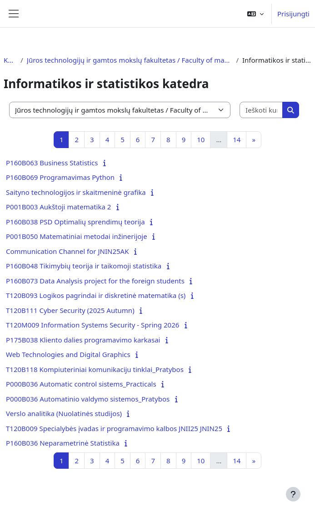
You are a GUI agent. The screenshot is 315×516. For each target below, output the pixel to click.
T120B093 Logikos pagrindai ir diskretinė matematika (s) (95, 295)
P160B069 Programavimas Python (60, 177)
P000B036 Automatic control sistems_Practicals (81, 383)
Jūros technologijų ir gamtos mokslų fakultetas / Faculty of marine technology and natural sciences (130, 59)
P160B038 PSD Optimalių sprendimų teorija (75, 221)
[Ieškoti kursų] (261, 110)
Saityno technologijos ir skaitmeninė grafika (76, 192)
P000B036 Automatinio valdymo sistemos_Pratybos (88, 398)
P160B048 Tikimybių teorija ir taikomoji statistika (83, 265)
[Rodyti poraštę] (293, 494)
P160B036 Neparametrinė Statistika (63, 442)
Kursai (10, 59)
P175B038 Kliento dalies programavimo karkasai (83, 339)
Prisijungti (293, 13)
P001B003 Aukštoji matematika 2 (58, 206)
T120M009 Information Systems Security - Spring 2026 (92, 324)
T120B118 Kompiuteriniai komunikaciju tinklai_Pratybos (95, 369)
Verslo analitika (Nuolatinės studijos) (64, 413)
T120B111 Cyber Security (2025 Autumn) (70, 310)
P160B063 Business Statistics (52, 162)
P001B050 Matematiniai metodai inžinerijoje (76, 236)
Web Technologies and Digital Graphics (68, 354)
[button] (255, 13)
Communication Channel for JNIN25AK (67, 251)
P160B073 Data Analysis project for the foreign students (95, 280)
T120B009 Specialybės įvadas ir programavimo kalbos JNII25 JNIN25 (114, 428)
